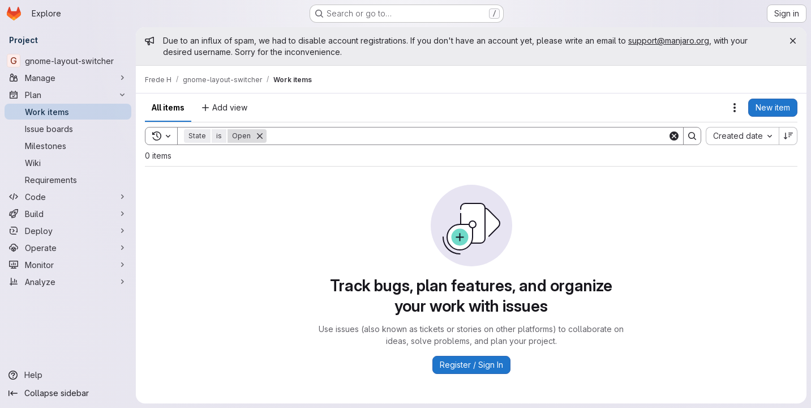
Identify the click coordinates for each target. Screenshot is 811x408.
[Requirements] (68, 180)
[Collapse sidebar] (68, 393)
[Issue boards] (68, 129)
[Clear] (674, 136)
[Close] (793, 41)
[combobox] (742, 136)
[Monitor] (68, 265)
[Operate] (68, 248)
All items (168, 107)
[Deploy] (68, 231)
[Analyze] (68, 282)
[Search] (467, 136)
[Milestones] (68, 146)
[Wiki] (68, 163)
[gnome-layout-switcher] (68, 61)
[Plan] (68, 95)
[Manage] (68, 78)
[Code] (68, 197)
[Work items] (68, 112)
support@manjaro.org (668, 40)
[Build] (68, 214)
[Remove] (260, 136)
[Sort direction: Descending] (788, 136)
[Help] (68, 375)
